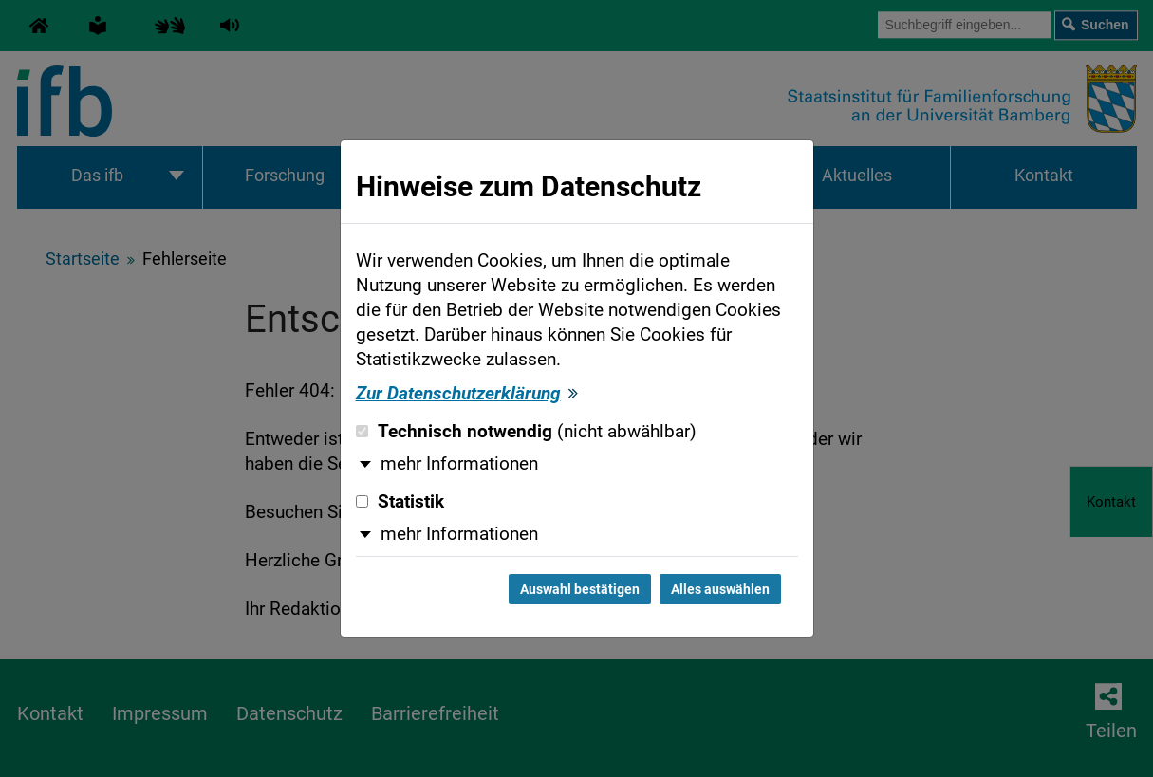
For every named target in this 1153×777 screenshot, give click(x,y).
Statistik (400, 501)
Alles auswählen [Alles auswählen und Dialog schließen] (720, 589)
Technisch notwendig (526, 431)
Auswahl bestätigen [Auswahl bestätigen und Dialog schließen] (580, 589)
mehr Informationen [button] (459, 463)
